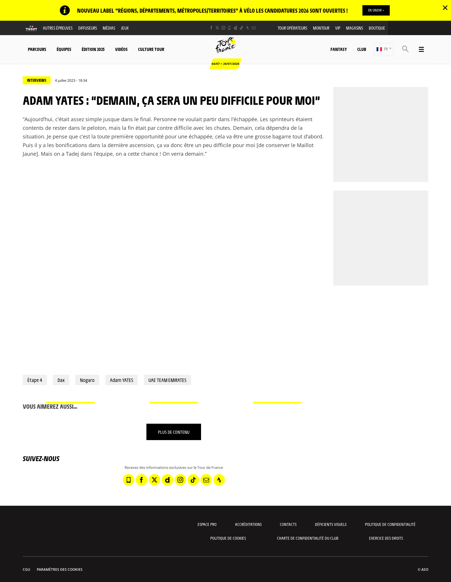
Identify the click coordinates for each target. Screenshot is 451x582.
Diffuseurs (87, 28)
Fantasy (338, 49)
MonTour (321, 28)
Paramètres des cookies (60, 569)
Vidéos (121, 49)
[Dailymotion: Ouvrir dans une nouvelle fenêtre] (235, 28)
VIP (337, 28)
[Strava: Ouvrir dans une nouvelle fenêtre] (247, 28)
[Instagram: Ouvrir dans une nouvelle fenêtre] (223, 28)
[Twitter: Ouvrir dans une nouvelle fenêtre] (217, 28)
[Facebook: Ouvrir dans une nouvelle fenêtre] (211, 28)
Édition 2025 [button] (93, 49)
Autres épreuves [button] (57, 28)
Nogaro (87, 380)
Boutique (377, 28)
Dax (61, 380)
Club (361, 49)
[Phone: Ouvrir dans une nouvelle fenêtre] (229, 28)
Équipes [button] (64, 49)
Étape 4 (34, 380)
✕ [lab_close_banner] (445, 7)
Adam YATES (121, 380)
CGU (26, 569)
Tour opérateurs (292, 28)
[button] (383, 49)
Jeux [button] (125, 28)
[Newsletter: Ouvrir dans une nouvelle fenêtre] (254, 28)
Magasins (354, 28)
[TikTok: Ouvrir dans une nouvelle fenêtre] (241, 28)
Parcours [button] (37, 49)
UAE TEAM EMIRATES (167, 380)
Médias (109, 28)
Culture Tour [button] (151, 49)
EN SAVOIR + (376, 10)
